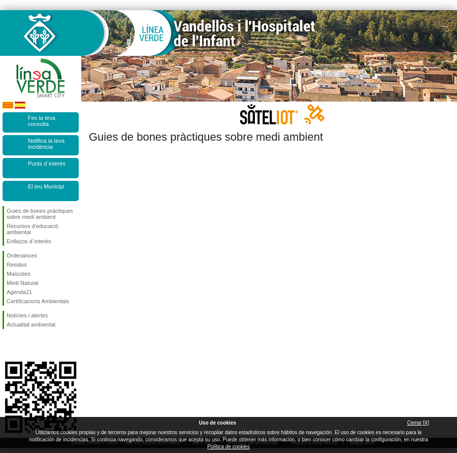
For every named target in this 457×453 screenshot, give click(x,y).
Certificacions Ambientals (38, 301)
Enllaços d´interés (29, 241)
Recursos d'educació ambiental (32, 229)
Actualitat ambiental (31, 324)
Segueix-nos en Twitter (25, 345)
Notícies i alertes (27, 315)
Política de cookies (228, 446)
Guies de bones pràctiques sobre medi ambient (40, 214)
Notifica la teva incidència (46, 144)
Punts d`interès (47, 163)
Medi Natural (22, 283)
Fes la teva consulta (41, 121)
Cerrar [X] (418, 423)
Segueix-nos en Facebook (9, 345)
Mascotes (18, 274)
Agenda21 (19, 292)
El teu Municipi (46, 186)
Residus (17, 265)
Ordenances (22, 255)
